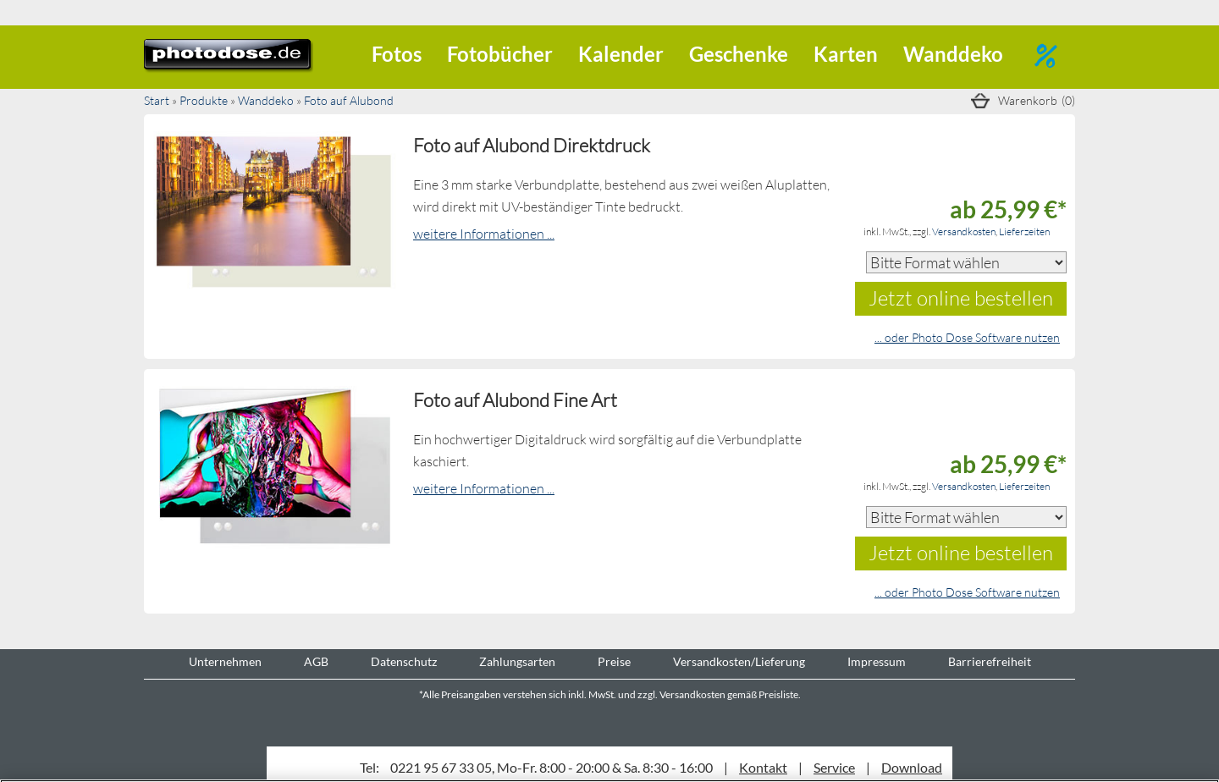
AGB (316, 662)
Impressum (876, 662)
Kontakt (763, 767)
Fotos (397, 53)
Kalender (621, 53)
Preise (614, 662)
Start (156, 100)
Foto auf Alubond (349, 100)
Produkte (203, 100)
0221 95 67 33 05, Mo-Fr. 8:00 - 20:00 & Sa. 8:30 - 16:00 (551, 767)
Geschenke (738, 53)
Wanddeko (953, 53)
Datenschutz (404, 662)
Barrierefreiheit (989, 662)
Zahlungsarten (517, 662)
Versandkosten (964, 231)
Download (911, 767)
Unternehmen (225, 662)
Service (834, 767)
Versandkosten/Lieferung (739, 662)
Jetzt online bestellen (961, 297)
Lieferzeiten (1024, 231)
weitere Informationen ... (483, 233)
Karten (846, 53)
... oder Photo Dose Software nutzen (967, 337)
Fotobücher (500, 53)
